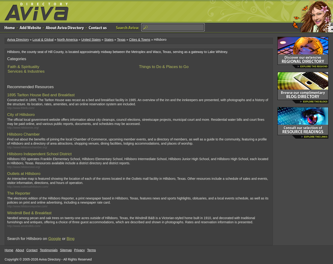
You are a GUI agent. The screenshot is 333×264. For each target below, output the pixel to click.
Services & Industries (26, 71)
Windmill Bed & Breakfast (29, 213)
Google (54, 238)
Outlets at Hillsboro (23, 173)
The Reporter (18, 193)
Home (9, 250)
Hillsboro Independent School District (39, 154)
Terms (91, 250)
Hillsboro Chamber (23, 134)
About (19, 250)
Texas (121, 39)
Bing (70, 238)
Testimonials (49, 250)
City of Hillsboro (21, 114)
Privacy (79, 250)
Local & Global (42, 39)
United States (91, 39)
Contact (31, 250)
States (109, 39)
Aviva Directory (34, 10)
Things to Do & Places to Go (164, 67)
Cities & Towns (139, 39)
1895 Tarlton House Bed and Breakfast (41, 95)
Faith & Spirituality (23, 67)
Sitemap (66, 250)
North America (67, 39)
